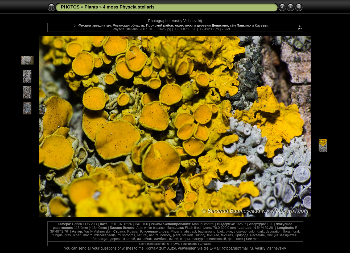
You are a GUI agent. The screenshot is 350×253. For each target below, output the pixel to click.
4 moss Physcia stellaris (129, 7)
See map (252, 239)
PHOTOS (70, 7)
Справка (205, 243)
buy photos (190, 243)
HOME (175, 243)
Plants (91, 7)
